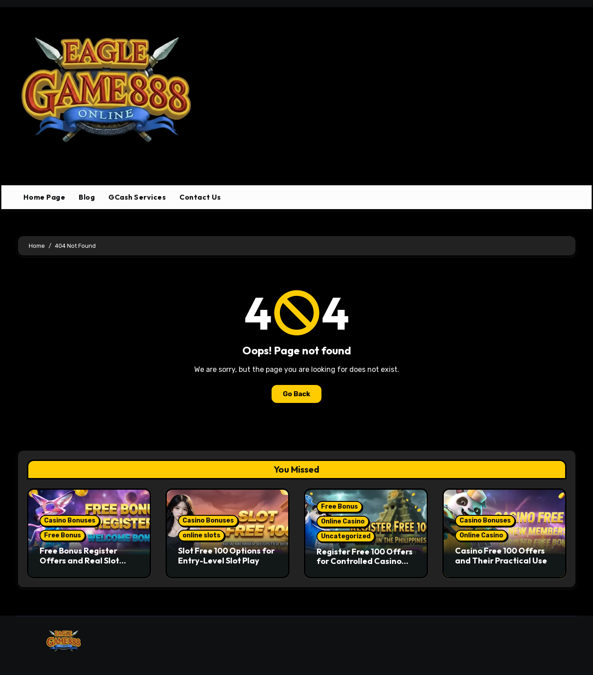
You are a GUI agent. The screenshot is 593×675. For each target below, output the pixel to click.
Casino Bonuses (69, 520)
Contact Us (200, 196)
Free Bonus (62, 535)
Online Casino (343, 521)
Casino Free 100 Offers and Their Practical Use (501, 555)
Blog (87, 196)
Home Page (44, 196)
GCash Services (137, 196)
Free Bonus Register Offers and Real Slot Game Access (79, 560)
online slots (201, 535)
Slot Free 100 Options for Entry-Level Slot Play (226, 555)
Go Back (296, 394)
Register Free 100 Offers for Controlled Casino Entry (365, 561)
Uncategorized (345, 536)
